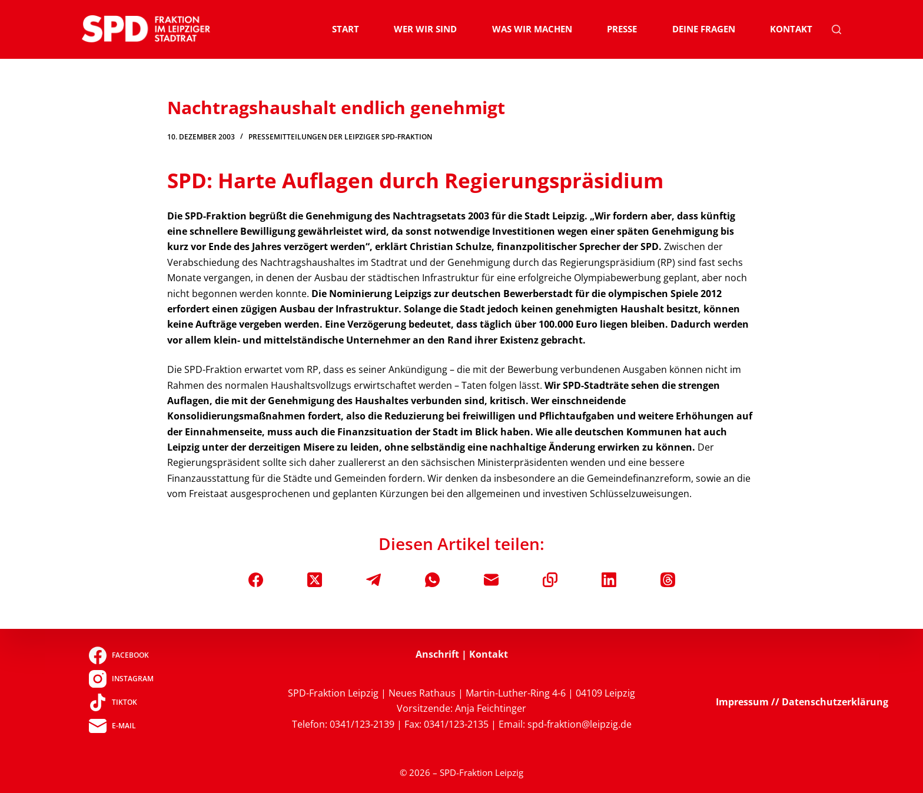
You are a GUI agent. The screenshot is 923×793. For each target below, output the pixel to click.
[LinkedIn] (609, 580)
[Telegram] (373, 580)
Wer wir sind (425, 29)
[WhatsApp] (432, 580)
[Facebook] (256, 580)
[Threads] (668, 580)
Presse (622, 29)
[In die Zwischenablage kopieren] (550, 580)
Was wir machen (532, 29)
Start (345, 29)
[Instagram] (121, 679)
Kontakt (791, 29)
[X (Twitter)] (315, 580)
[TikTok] (121, 702)
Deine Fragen (703, 29)
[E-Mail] (491, 580)
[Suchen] (836, 29)
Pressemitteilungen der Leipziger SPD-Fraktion (340, 137)
